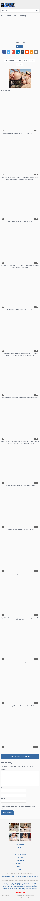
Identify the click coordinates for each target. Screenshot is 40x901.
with (32, 60)
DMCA (20, 848)
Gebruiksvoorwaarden (20, 854)
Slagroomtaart (10, 60)
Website (3, 798)
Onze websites (20, 863)
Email (3, 793)
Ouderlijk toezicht (20, 860)
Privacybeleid (20, 851)
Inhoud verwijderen (20, 857)
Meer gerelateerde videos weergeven (20, 756)
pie (25, 60)
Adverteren (20, 866)
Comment (3, 769)
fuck (19, 60)
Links (20, 869)
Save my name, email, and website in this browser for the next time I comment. (18, 807)
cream (19, 64)
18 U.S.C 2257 (20, 845)
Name (3, 788)
